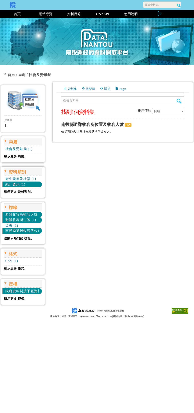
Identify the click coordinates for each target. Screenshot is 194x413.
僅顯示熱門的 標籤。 (19, 238)
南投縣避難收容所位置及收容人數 (92, 124)
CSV (128, 124)
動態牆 (88, 88)
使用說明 (131, 14)
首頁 (17, 14)
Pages (121, 88)
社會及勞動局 (40, 75)
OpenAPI (102, 14)
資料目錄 (74, 14)
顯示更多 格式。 (15, 268)
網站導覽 (45, 14)
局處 (22, 75)
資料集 (70, 88)
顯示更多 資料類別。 (19, 191)
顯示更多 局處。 (15, 156)
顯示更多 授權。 (15, 298)
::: (1, 14)
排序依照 (144, 111)
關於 (105, 88)
